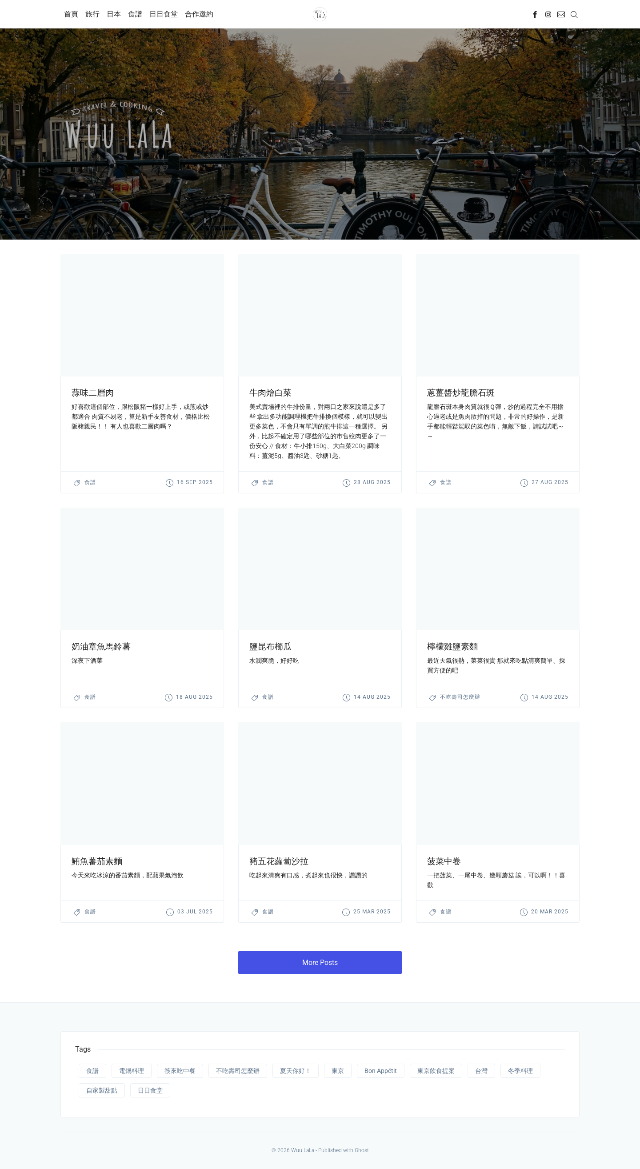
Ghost (362, 1150)
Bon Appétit (380, 1070)
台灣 (481, 1070)
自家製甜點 (101, 1090)
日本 (114, 14)
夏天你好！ (295, 1070)
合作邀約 (199, 14)
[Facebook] (535, 14)
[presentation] (142, 315)
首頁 (71, 14)
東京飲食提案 (436, 1070)
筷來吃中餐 (180, 1070)
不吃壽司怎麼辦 (460, 697)
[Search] (574, 14)
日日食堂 (163, 14)
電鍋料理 (131, 1070)
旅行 (92, 14)
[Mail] (561, 14)
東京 (338, 1070)
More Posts (320, 962)
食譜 (135, 14)
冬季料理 (520, 1070)
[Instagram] (548, 14)
